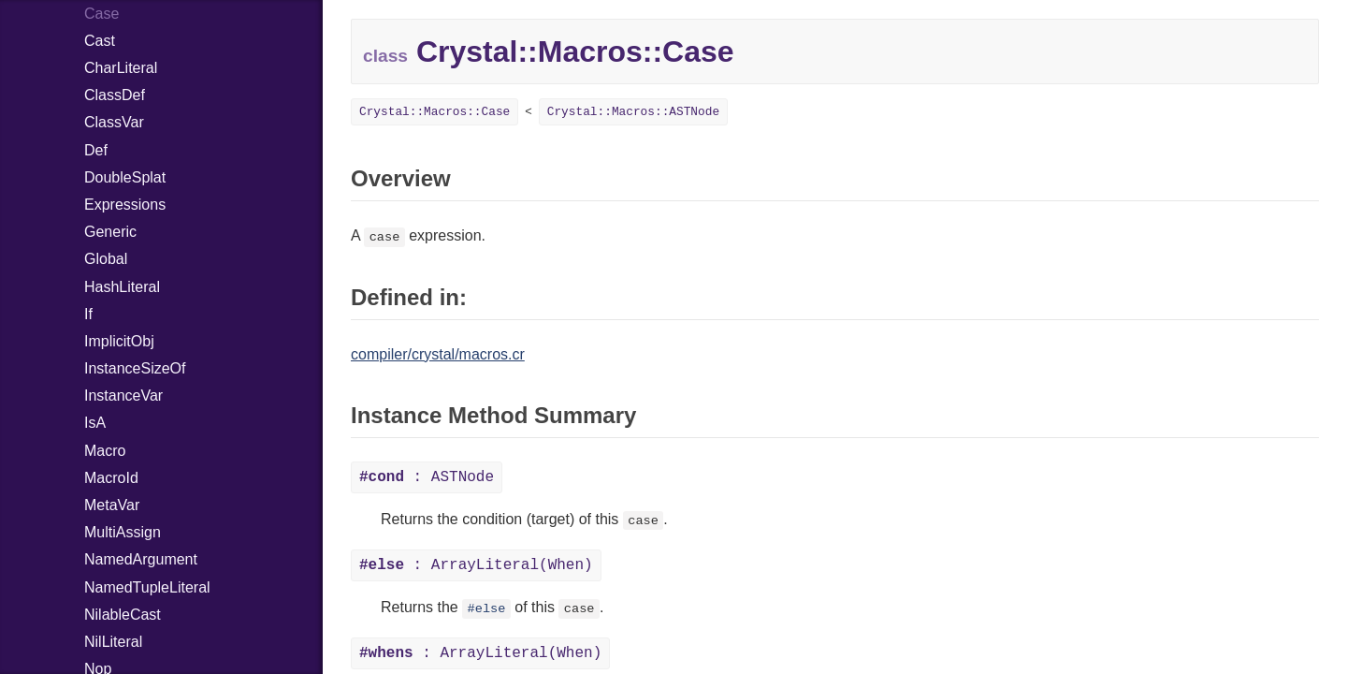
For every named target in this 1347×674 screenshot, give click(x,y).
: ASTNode (426, 477)
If (88, 314)
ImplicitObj (119, 341)
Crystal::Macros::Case (434, 112)
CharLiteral (120, 68)
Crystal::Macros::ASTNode (633, 112)
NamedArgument (140, 559)
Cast (99, 41)
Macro (104, 451)
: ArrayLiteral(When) (476, 565)
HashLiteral (122, 287)
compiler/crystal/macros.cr (438, 354)
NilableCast (122, 615)
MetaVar (111, 505)
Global (105, 259)
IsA (95, 423)
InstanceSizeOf (135, 368)
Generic (110, 232)
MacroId (111, 478)
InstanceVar (123, 395)
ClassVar (114, 122)
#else (487, 609)
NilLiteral (113, 642)
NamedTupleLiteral (147, 587)
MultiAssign (122, 532)
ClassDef (114, 95)
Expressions (125, 204)
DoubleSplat (125, 177)
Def (96, 150)
